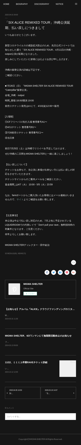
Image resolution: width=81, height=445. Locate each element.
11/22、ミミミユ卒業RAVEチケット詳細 (26, 363)
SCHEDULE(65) (11, 253)
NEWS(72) (22, 253)
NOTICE (59, 4)
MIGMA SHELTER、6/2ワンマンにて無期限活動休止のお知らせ (38, 336)
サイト (20, 199)
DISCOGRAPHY (41, 4)
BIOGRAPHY (22, 4)
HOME (6, 4)
